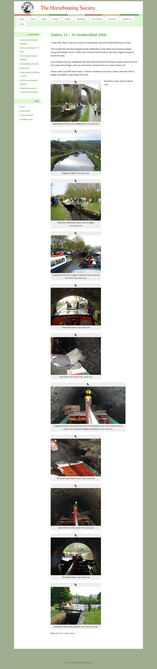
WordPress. (87, 663)
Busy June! (24, 68)
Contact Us (126, 19)
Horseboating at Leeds (29, 64)
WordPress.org (26, 119)
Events (55, 19)
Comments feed (26, 115)
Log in (22, 107)
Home (21, 19)
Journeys (112, 19)
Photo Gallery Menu (66, 633)
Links (21, 24)
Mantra (78, 663)
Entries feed (25, 111)
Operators (81, 19)
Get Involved (97, 19)
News (44, 19)
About (33, 19)
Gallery (68, 19)
